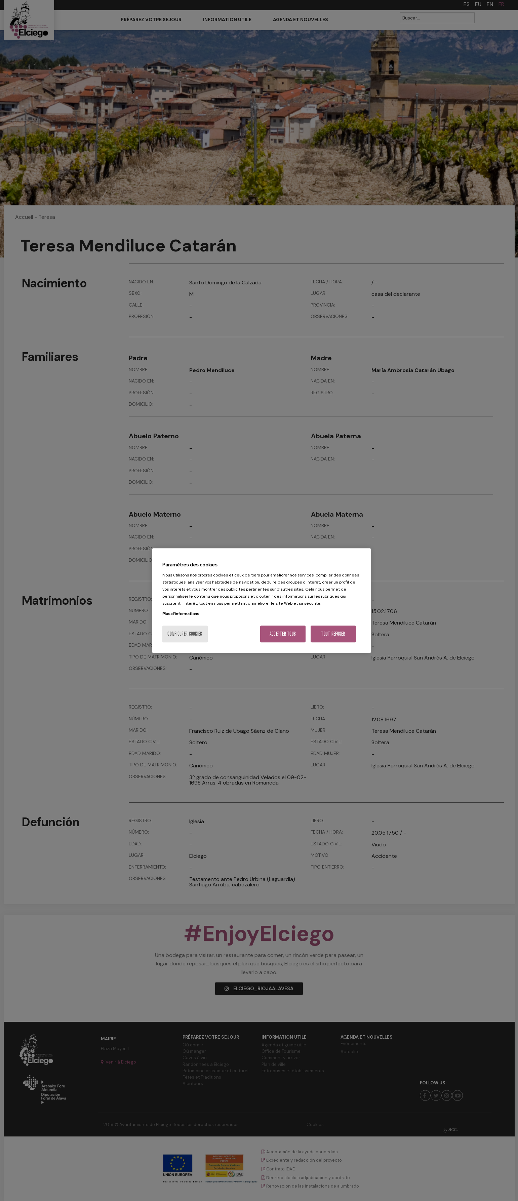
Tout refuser (333, 634)
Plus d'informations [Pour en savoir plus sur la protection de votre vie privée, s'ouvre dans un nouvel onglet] (180, 613)
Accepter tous (283, 634)
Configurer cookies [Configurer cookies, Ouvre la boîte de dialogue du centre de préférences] (184, 634)
